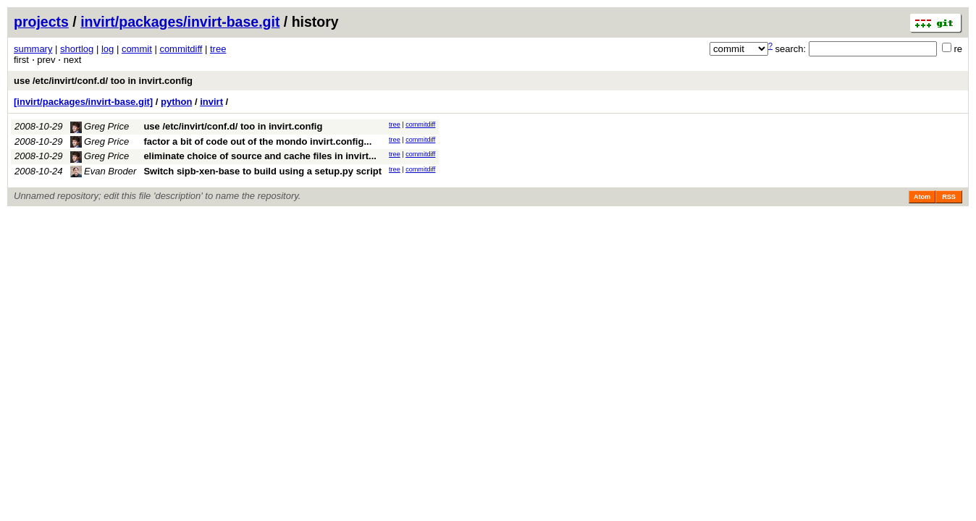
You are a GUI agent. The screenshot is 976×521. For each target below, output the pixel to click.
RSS (949, 196)
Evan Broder (103, 171)
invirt (211, 101)
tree (218, 48)
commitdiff (180, 48)
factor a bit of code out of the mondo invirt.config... (257, 141)
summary (33, 48)
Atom (922, 196)
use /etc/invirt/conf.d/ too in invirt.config (103, 80)
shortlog (76, 48)
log (107, 48)
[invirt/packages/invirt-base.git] (83, 101)
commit (137, 48)
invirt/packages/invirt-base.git (179, 22)
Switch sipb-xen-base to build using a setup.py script (262, 171)
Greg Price (100, 126)
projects (41, 22)
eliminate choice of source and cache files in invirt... (259, 156)
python (176, 101)
